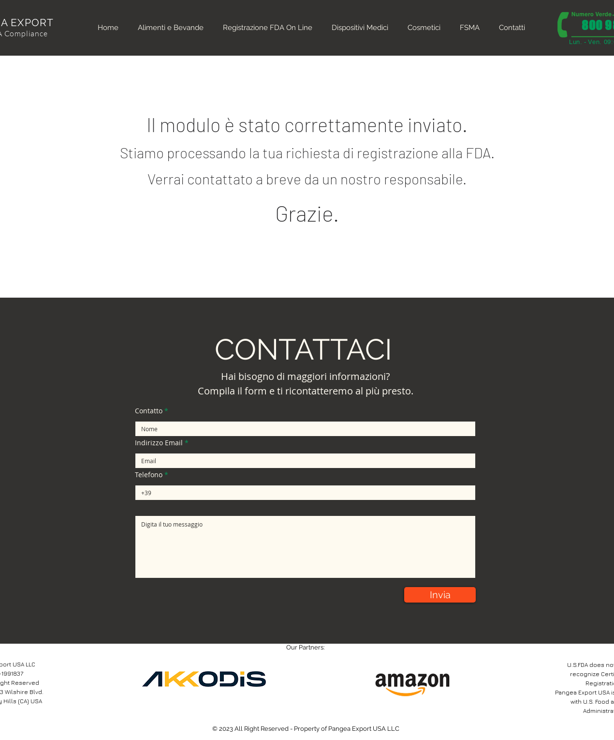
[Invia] (440, 595)
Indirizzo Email (159, 442)
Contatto (148, 411)
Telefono (148, 474)
